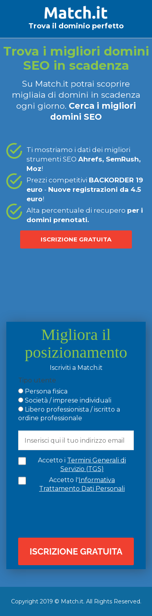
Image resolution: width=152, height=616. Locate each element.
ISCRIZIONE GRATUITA (76, 239)
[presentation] (82, 514)
